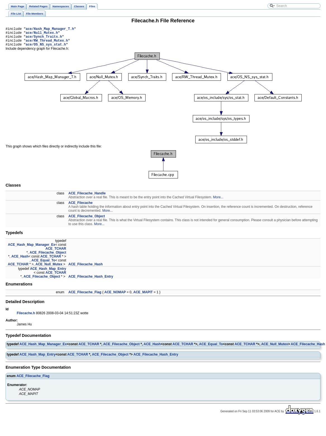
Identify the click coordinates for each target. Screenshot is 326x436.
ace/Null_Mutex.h (42, 34)
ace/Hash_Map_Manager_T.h (50, 29)
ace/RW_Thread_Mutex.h (47, 43)
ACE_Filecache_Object (86, 220)
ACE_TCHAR (56, 253)
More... (218, 201)
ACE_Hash (19, 261)
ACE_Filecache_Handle (87, 197)
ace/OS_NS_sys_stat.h (46, 48)
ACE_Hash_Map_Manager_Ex (31, 249)
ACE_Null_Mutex (48, 268)
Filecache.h (26, 317)
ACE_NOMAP (115, 296)
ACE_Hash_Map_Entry (48, 273)
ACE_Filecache (80, 207)
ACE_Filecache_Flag (84, 296)
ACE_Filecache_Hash (85, 268)
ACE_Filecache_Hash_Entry (90, 281)
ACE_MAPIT (143, 296)
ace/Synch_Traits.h (44, 39)
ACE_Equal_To (43, 264)
